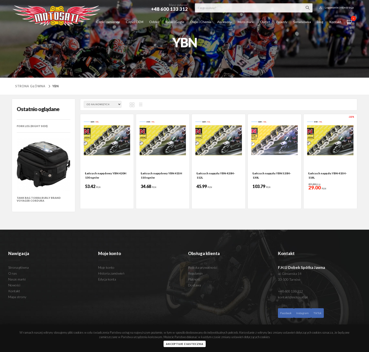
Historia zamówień (111, 273)
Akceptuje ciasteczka (184, 343)
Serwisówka (302, 22)
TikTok (317, 313)
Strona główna (30, 86)
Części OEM (134, 22)
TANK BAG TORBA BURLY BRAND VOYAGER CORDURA (39, 199)
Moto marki (246, 22)
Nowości (14, 285)
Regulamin (195, 273)
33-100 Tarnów (289, 279)
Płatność (194, 279)
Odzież (154, 22)
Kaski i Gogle (174, 22)
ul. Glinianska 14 (289, 274)
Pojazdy (281, 22)
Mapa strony (17, 297)
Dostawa (194, 285)
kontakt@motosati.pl (293, 297)
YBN (53, 86)
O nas (12, 273)
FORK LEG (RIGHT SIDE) (32, 126)
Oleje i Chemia (200, 22)
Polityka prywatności (202, 267)
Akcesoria (224, 22)
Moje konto (106, 267)
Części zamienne (108, 22)
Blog (320, 22)
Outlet (265, 22)
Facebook (286, 313)
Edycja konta (107, 279)
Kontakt (335, 22)
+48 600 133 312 (290, 291)
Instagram (302, 313)
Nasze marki (17, 279)
